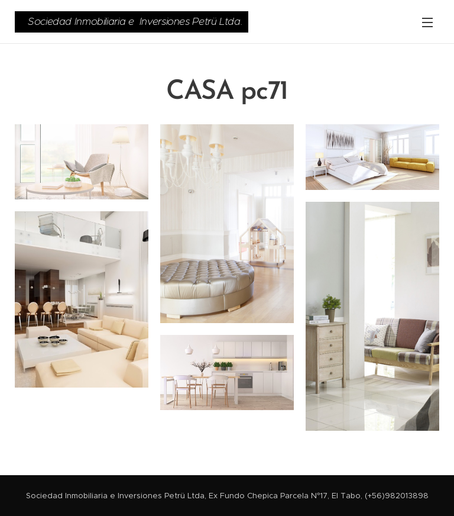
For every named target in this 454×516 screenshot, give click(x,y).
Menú (427, 22)
